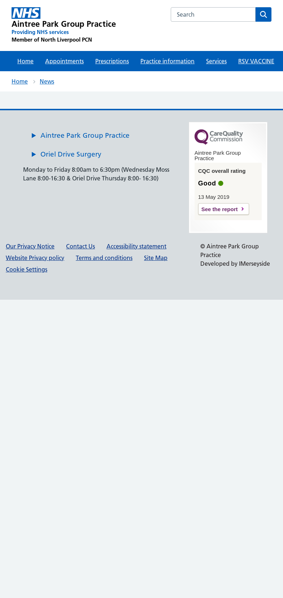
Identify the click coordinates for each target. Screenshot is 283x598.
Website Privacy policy (35, 257)
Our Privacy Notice (30, 246)
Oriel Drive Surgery (70, 154)
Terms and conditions (104, 257)
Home (25, 61)
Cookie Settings (26, 269)
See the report (219, 209)
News (47, 81)
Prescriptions (112, 61)
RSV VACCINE (256, 61)
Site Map (155, 257)
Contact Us (80, 246)
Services (216, 61)
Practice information (167, 61)
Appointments (64, 61)
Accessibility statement (136, 246)
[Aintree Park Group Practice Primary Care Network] (64, 25)
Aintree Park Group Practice (85, 135)
